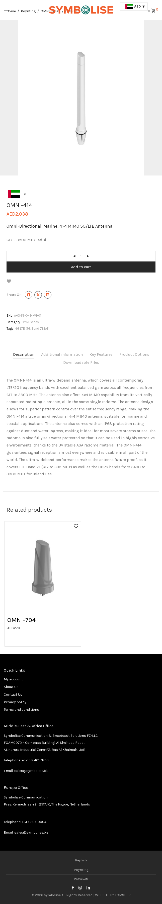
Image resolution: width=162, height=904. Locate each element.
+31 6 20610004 (34, 822)
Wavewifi (81, 879)
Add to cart (81, 266)
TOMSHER (123, 895)
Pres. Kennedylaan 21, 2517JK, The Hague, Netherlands (47, 804)
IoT (46, 328)
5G (28, 328)
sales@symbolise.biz (31, 771)
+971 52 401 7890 (35, 760)
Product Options (134, 354)
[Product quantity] (81, 256)
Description (23, 354)
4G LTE (20, 328)
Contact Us (13, 694)
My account (13, 679)
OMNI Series (30, 322)
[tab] (23, 354)
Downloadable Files (81, 362)
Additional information (62, 354)
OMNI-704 (21, 619)
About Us (11, 687)
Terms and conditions (21, 709)
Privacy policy (15, 702)
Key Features (101, 354)
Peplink (81, 860)
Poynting (81, 870)
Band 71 (37, 328)
